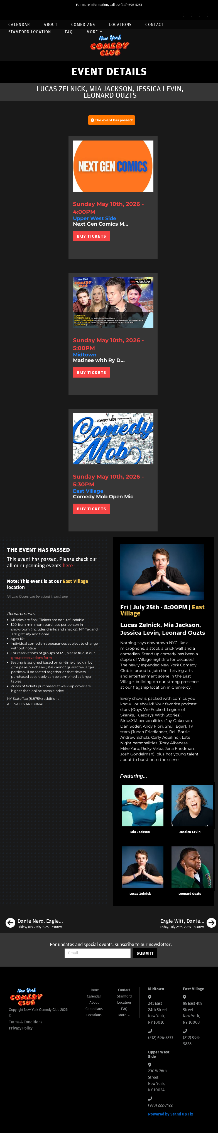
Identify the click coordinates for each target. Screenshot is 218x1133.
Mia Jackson (140, 832)
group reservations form (31, 658)
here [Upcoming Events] (68, 566)
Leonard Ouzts (189, 894)
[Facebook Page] (183, 15)
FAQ (69, 31)
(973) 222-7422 (160, 1105)
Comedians (83, 24)
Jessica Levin (189, 832)
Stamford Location (29, 31)
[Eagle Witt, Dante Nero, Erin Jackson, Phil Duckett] (188, 923)
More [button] (94, 31)
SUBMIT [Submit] (145, 953)
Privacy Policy (21, 1028)
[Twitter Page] (191, 15)
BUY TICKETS (91, 236)
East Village (75, 581)
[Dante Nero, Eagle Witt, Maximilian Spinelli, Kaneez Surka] (34, 923)
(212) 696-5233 (131, 5)
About (50, 24)
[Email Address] (98, 953)
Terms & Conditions (25, 1022)
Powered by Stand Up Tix (170, 1114)
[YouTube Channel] (207, 15)
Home (94, 990)
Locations (120, 24)
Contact (154, 24)
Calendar (19, 24)
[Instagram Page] (199, 15)
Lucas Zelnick (140, 894)
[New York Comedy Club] (109, 45)
